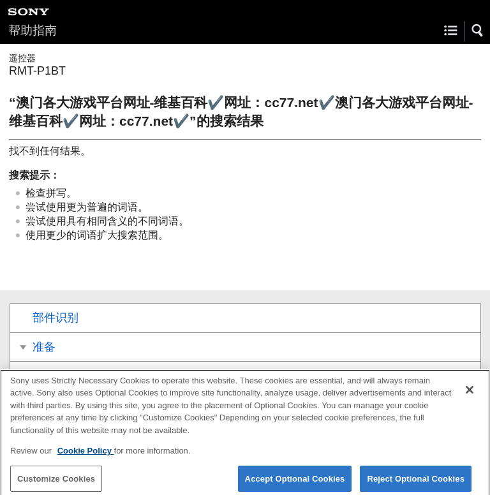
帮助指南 (32, 30)
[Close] (470, 394)
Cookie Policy (85, 456)
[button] (478, 31)
